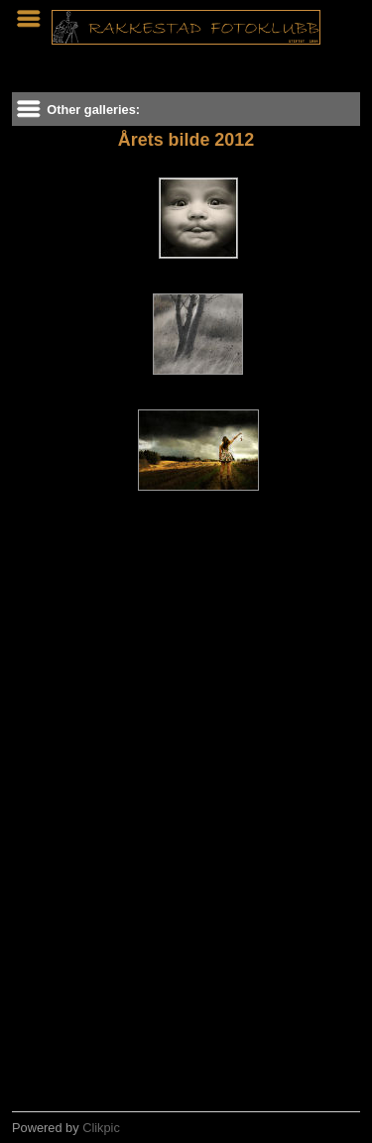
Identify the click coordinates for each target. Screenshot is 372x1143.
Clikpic (101, 1127)
